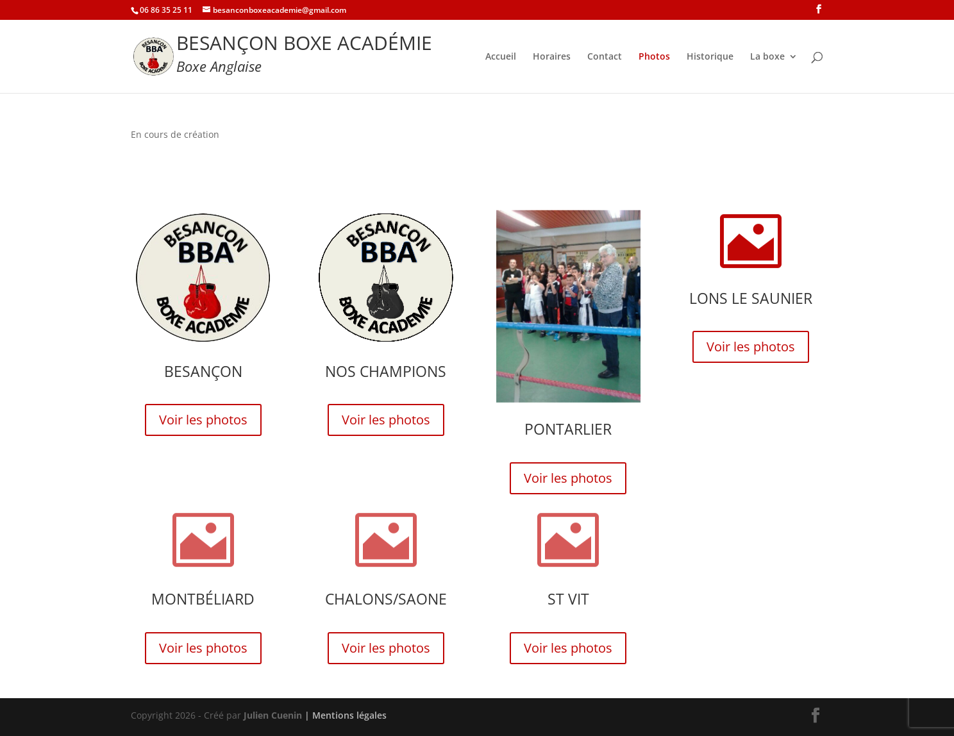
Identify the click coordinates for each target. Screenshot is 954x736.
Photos (654, 57)
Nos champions (385, 371)
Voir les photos (203, 419)
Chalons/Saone (386, 599)
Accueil (500, 57)
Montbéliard (203, 599)
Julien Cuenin (273, 715)
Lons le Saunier (750, 298)
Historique (710, 57)
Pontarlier (568, 429)
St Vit (568, 599)
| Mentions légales (346, 715)
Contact (604, 57)
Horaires (552, 57)
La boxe (767, 57)
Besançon (203, 371)
